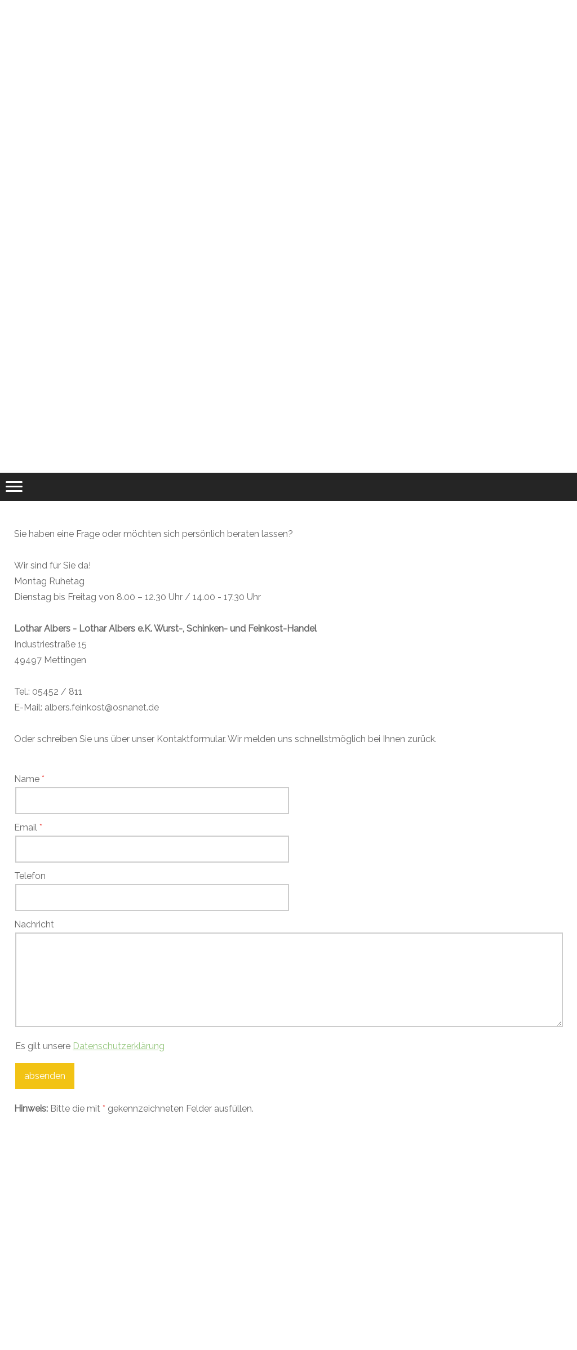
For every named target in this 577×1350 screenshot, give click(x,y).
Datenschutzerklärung (119, 1046)
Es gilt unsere (90, 1046)
